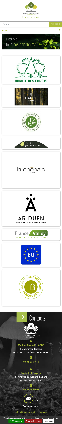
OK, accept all (16, 421)
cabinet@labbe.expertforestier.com (31, 412)
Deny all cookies (33, 421)
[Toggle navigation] (31, 30)
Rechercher (55, 24)
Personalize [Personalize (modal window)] (48, 421)
